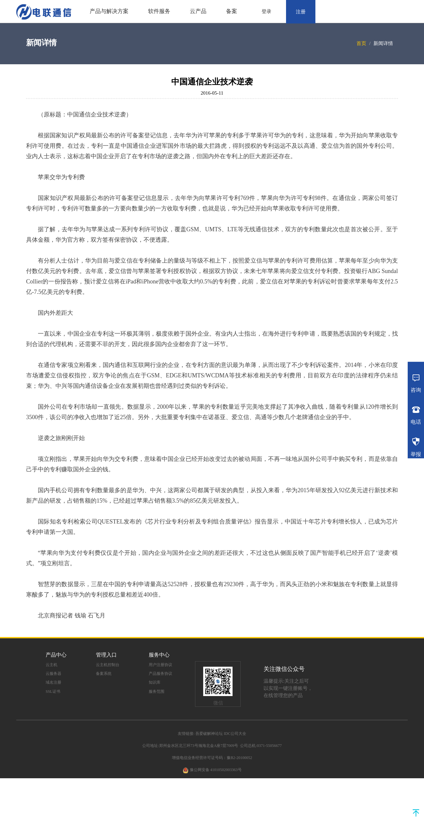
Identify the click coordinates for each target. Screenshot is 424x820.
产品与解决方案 (109, 11)
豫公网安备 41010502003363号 (216, 769)
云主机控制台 (107, 664)
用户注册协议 (160, 664)
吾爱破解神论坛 (209, 733)
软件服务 (159, 11)
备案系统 (104, 673)
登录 (266, 11)
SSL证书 (53, 691)
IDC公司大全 (235, 733)
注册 (301, 11)
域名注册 (53, 682)
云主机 (51, 664)
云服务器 (53, 673)
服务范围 (156, 691)
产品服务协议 (160, 673)
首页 (361, 43)
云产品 (198, 11)
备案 (231, 11)
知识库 (154, 682)
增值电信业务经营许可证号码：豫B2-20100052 (212, 757)
